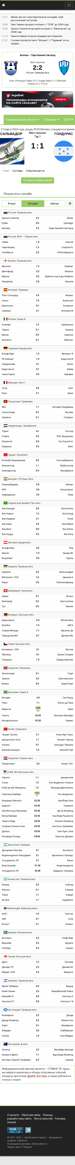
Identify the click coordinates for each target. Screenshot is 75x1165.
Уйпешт (69, 484)
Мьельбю (6, 943)
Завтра (54, 203)
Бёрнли (5, 276)
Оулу (70, 919)
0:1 (37, 340)
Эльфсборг (67, 938)
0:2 (37, 276)
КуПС (4, 914)
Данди (69, 1015)
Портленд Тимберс (11, 794)
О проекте (13, 1115)
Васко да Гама (65, 703)
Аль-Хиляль (67, 508)
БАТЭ (70, 625)
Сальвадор (11, 134)
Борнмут (69, 266)
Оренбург (68, 223)
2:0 (37, 281)
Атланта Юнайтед (64, 821)
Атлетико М (67, 311)
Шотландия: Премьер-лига (22, 1009)
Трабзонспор (66, 465)
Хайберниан (66, 1030)
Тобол (5, 895)
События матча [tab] (35, 170)
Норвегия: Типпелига (19, 668)
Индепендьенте (65, 865)
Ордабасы (67, 900)
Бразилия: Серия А (18, 692)
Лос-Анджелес (65, 794)
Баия (70, 709)
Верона (69, 329)
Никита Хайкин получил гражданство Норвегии (36, 36)
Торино (5, 329)
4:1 (37, 305)
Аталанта (6, 340)
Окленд (6, 1049)
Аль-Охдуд (7, 534)
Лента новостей (43, 1118)
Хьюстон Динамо (64, 836)
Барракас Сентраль (63, 871)
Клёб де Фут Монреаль (14, 787)
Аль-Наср (68, 534)
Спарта (5, 436)
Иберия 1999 (8, 972)
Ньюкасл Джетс (10, 1055)
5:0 (37, 558)
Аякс (70, 446)
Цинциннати (67, 777)
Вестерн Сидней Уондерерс (16, 1060)
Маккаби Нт (8, 996)
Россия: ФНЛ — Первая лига (23, 236)
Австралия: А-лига (18, 1044)
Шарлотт (6, 805)
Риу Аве (69, 412)
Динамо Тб (7, 967)
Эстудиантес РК (10, 871)
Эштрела (6, 417)
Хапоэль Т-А (66, 1001)
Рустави (69, 962)
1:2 (37, 247)
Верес (5, 582)
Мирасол (6, 709)
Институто (68, 850)
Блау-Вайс (7, 558)
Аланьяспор (8, 465)
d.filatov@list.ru (39, 1144)
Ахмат (70, 218)
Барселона (7, 305)
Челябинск (7, 252)
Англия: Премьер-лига (20, 260)
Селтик (5, 1036)
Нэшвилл (68, 805)
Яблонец (6, 654)
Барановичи (8, 620)
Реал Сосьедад (10, 295)
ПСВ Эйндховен (64, 436)
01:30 (37, 865)
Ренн (4, 393)
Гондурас (63, 134)
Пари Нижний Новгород (43, 55)
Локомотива (8, 763)
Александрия (66, 572)
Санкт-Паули (8, 374)
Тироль (69, 558)
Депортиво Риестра (12, 850)
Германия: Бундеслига (20, 348)
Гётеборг (6, 948)
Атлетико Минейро (63, 715)
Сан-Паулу (67, 697)
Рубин (5, 223)
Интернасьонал (10, 720)
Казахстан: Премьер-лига (21, 879)
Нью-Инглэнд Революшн (14, 811)
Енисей (69, 242)
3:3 (37, 295)
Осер (4, 388)
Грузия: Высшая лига (19, 956)
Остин (5, 782)
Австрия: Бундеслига (19, 542)
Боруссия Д (8, 369)
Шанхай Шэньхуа (11, 750)
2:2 (37, 218)
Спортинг (68, 417)
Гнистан (69, 914)
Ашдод (69, 986)
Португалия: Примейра (20, 401)
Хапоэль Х (67, 996)
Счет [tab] (6, 170)
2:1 (37, 311)
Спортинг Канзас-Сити (13, 826)
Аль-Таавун (7, 513)
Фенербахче (66, 470)
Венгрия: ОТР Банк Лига (20, 479)
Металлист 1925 (10, 577)
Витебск (6, 625)
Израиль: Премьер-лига (20, 980)
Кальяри (6, 324)
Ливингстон (67, 1020)
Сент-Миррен (66, 1036)
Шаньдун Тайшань (63, 745)
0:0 (37, 223)
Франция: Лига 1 (16, 382)
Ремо (4, 703)
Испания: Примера (18, 289)
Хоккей (11, 1122)
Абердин (6, 1030)
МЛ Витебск (67, 620)
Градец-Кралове (64, 659)
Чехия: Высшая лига (19, 644)
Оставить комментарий (37, 180)
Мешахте (68, 972)
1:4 (37, 242)
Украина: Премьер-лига (20, 566)
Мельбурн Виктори (63, 1049)
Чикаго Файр (8, 821)
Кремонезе (67, 324)
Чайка (5, 242)
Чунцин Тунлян (9, 734)
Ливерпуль (7, 281)
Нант (70, 388)
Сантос (5, 715)
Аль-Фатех (67, 529)
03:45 (37, 871)
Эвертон (68, 271)
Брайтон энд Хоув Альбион (59, 276)
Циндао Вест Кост (11, 739)
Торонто (6, 777)
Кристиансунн (65, 678)
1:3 (37, 659)
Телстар (69, 431)
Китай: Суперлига (17, 729)
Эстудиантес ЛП (10, 860)
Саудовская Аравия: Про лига (24, 503)
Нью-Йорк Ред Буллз (62, 816)
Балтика (24, 55)
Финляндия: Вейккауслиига (22, 908)
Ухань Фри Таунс (64, 734)
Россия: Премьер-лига (37, 72)
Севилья (6, 311)
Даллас (6, 831)
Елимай (69, 890)
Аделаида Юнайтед (63, 1055)
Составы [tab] (17, 170)
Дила (4, 962)
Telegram (27, 1147)
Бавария (68, 374)
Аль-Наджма (8, 518)
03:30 (37, 821)
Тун (3, 606)
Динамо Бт (67, 967)
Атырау (5, 884)
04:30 (37, 836)
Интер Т (6, 924)
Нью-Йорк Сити (65, 800)
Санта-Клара (8, 412)
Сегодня (33, 203)
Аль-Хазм (7, 524)
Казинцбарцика (10, 484)
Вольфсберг (8, 548)
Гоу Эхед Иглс (65, 441)
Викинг (5, 683)
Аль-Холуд (67, 513)
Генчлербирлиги (64, 460)
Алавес (69, 295)
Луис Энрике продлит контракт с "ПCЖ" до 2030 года (40, 24)
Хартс (5, 1025)
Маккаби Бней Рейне (62, 991)
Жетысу (6, 890)
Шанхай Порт (66, 750)
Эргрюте (69, 943)
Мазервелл (67, 1025)
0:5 (37, 374)
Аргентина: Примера (19, 844)
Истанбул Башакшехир (13, 460)
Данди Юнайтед (10, 1020)
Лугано (69, 596)
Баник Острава (65, 654)
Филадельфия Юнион (62, 787)
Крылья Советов (10, 218)
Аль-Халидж (8, 508)
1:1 (37, 407)
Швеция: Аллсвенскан (20, 932)
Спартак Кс (67, 247)
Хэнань (5, 745)
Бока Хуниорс (9, 865)
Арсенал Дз (67, 630)
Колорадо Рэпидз (11, 836)
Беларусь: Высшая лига (21, 614)
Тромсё (5, 678)
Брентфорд (7, 271)
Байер (70, 369)
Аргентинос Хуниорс (62, 855)
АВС (4, 407)
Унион (70, 364)
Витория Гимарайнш (62, 407)
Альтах (5, 553)
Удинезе (68, 335)
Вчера (11, 203)
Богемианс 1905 (10, 649)
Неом (70, 518)
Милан (5, 335)
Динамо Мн (67, 635)
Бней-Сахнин (8, 991)
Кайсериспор (9, 470)
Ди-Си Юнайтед (65, 811)
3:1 (37, 364)
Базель (69, 606)
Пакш (70, 494)
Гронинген (7, 441)
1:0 (37, 300)
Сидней (69, 1060)
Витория (6, 697)
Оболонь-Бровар (64, 582)
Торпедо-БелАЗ (10, 635)
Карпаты (6, 572)
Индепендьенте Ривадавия (16, 855)
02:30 (38, 720)
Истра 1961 (67, 763)
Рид (71, 548)
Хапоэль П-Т (8, 1001)
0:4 (37, 470)
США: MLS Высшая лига (21, 772)
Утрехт (5, 431)
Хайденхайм (8, 364)
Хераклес (7, 446)
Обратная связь (31, 1115)
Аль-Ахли (6, 529)
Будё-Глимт (67, 683)
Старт (70, 673)
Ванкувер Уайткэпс (12, 800)
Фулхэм (69, 281)
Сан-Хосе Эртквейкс (62, 826)
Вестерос (7, 938)
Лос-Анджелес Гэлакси (61, 782)
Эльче (5, 300)
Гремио (69, 720)
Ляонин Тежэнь (65, 739)
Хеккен (69, 948)
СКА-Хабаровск (65, 252)
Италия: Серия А (17, 319)
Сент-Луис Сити (65, 831)
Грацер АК (68, 553)
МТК (4, 489)
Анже (70, 393)
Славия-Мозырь (10, 630)
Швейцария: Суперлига (20, 590)
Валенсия (68, 300)
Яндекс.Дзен (14, 1147)
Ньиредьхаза (8, 494)
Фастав (69, 649)
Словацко (7, 659)
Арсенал (6, 266)
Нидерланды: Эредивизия (22, 425)
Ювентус (68, 340)
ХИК (4, 919)
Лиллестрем (8, 673)
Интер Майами (9, 816)
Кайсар (69, 884)
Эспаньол (68, 305)
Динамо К (68, 577)
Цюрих (5, 596)
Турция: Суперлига (18, 454)
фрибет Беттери (37, 1076)
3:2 (37, 1020)
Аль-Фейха (67, 524)
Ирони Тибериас (10, 986)
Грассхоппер (66, 601)
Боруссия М (67, 359)
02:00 (38, 715)
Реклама (60, 1118)
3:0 (37, 460)
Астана (5, 900)
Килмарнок (7, 1015)
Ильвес (69, 924)
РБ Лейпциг (8, 359)
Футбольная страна (35, 1137)
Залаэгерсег (66, 489)
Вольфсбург (8, 354)
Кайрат (69, 895)
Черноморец (8, 247)
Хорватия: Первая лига (20, 758)
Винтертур (7, 601)
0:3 (37, 335)
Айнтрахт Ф (67, 354)
